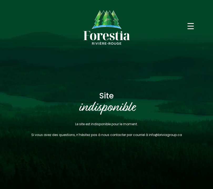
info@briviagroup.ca (165, 135)
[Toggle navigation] (190, 25)
